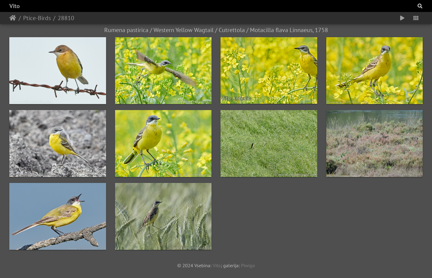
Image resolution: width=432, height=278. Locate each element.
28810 (66, 18)
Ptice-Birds (37, 18)
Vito (14, 6)
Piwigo (248, 265)
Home (12, 17)
